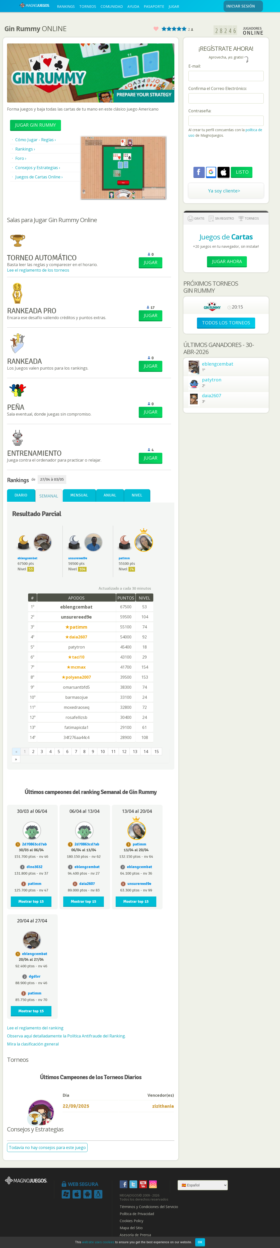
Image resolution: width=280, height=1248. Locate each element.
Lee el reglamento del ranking (35, 1028)
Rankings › (25, 149)
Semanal (48, 496)
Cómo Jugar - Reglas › (35, 139)
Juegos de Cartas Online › (39, 177)
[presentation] (226, 153)
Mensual (79, 495)
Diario (21, 495)
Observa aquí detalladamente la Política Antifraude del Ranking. (66, 1036)
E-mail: (194, 66)
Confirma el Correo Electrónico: (217, 88)
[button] (211, 172)
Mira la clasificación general (33, 1044)
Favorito (156, 29)
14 (146, 751)
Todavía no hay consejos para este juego (47, 1147)
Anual (110, 495)
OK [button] (200, 1242)
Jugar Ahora (227, 261)
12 (124, 751)
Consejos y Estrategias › (37, 167)
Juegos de (226, 236)
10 (102, 751)
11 (113, 751)
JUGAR (174, 6)
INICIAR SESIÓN (243, 6)
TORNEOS (87, 6)
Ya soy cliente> (224, 191)
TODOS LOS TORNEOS (226, 323)
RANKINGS (66, 6)
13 (135, 751)
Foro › (20, 158)
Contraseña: (199, 111)
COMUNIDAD (112, 6)
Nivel (137, 495)
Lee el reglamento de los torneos (38, 270)
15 (156, 751)
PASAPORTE (154, 6)
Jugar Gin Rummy (35, 125)
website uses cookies (98, 1242)
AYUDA (133, 6)
